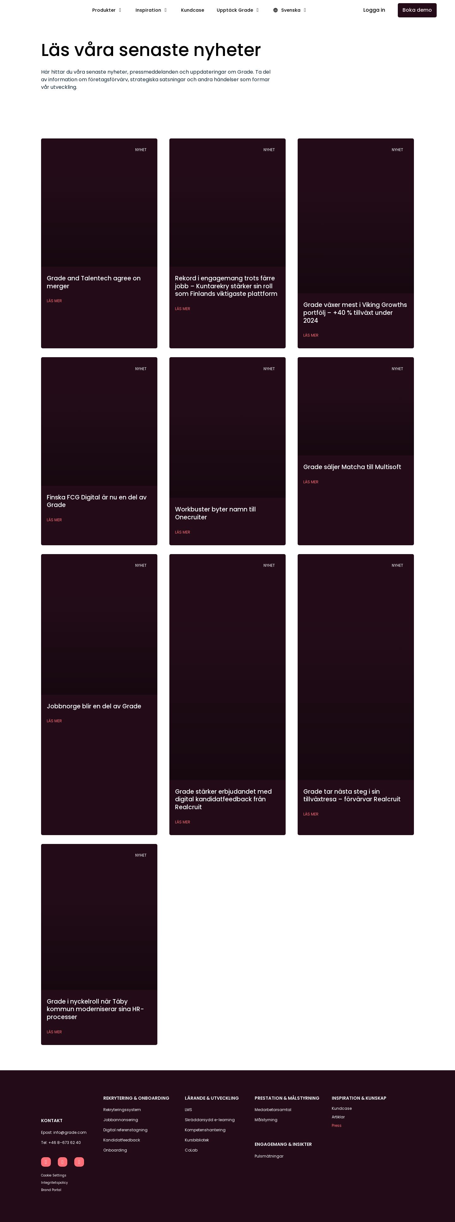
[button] (107, 10)
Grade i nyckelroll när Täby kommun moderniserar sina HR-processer (95, 1009)
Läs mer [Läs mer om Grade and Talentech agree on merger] (54, 300)
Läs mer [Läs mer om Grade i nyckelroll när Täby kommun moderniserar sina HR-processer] (54, 1032)
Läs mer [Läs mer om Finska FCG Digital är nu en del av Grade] (54, 519)
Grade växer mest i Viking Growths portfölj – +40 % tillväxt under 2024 (355, 313)
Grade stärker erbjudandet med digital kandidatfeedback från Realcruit (223, 799)
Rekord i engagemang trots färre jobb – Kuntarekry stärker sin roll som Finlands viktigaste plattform (226, 286)
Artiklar (338, 1116)
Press (337, 1124)
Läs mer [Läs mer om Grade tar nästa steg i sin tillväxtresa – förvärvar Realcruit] (310, 814)
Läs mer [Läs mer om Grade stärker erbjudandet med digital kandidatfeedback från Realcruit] (182, 822)
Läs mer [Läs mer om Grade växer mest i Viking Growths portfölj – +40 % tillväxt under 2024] (310, 335)
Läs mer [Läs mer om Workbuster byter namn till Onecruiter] (182, 532)
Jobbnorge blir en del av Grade (94, 706)
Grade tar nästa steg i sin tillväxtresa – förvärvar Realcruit (352, 795)
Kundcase (342, 1108)
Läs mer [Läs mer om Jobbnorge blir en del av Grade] (54, 721)
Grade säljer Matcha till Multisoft (352, 467)
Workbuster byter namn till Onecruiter (215, 513)
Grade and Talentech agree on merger (94, 282)
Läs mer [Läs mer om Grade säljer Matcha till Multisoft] (310, 482)
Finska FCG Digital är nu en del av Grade (97, 501)
